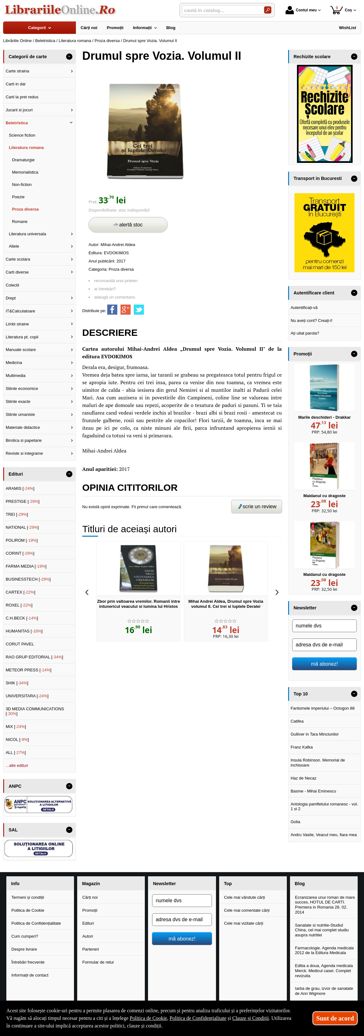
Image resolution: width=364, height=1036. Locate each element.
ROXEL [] (19, 605)
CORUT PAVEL (20, 644)
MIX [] (16, 726)
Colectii (12, 285)
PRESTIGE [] (23, 501)
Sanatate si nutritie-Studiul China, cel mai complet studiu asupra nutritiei (322, 930)
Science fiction (22, 135)
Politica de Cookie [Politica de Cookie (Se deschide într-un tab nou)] (148, 1018)
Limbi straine (17, 324)
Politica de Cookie (27, 910)
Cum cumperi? (24, 936)
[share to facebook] (112, 310)
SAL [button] (13, 829)
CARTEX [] (20, 592)
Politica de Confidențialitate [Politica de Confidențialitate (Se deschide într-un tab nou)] (198, 1018)
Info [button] (15, 883)
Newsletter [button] (304, 607)
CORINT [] (20, 553)
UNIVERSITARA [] (27, 696)
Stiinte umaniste (20, 414)
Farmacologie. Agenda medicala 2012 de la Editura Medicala (324, 950)
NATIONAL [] (22, 527)
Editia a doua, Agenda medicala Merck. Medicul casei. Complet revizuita (324, 970)
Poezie (18, 196)
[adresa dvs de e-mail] (324, 644)
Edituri (88, 923)
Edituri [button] (16, 474)
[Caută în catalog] (267, 10)
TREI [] (17, 514)
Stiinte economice (22, 388)
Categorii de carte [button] (28, 56)
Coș (341, 10)
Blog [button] (300, 883)
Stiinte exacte (18, 401)
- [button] (69, 56)
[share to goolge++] (125, 310)
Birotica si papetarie (24, 440)
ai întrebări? (105, 289)
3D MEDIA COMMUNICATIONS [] (35, 711)
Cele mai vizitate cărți (243, 923)
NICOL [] (17, 739)
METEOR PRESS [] (29, 670)
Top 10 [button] (300, 693)
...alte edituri (17, 765)
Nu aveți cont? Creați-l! (311, 320)
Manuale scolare (21, 349)
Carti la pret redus (22, 97)
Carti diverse (17, 272)
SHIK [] (17, 683)
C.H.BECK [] (22, 618)
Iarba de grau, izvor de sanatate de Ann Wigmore (324, 991)
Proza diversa (121, 269)
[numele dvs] (324, 626)
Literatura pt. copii (22, 337)
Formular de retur (98, 962)
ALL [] (16, 752)
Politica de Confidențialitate (36, 923)
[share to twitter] (139, 310)
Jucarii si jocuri (19, 110)
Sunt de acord (335, 1018)
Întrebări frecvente (28, 962)
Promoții (89, 910)
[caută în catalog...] (220, 10)
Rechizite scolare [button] (311, 56)
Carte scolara (18, 259)
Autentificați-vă (304, 307)
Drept (11, 298)
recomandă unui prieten (116, 280)
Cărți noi (89, 897)
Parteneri (90, 949)
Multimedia (16, 375)
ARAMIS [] (20, 488)
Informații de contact (29, 975)
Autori (87, 936)
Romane (20, 221)
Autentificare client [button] (313, 292)
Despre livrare (24, 949)
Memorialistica (25, 172)
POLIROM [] (22, 540)
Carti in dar (16, 84)
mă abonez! (324, 664)
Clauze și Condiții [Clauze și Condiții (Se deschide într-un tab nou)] (250, 1018)
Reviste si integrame (24, 453)
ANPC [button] (15, 786)
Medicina (14, 362)
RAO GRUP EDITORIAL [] (34, 657)
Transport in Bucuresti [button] (317, 178)
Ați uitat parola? (305, 333)
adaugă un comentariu (114, 297)
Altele (14, 246)
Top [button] (228, 883)
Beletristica (17, 122)
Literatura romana (26, 147)
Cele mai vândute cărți (244, 897)
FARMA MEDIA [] (26, 566)
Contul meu (301, 10)
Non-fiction (22, 184)
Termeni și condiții (27, 897)
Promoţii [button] (302, 353)
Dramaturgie (23, 159)
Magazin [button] (91, 883)
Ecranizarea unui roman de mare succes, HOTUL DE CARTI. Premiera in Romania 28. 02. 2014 (325, 905)
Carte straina (17, 71)
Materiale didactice (23, 427)
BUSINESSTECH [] (28, 579)
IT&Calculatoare (20, 311)
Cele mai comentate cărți (247, 910)
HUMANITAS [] (24, 631)
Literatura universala (27, 233)
